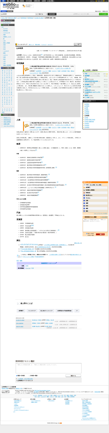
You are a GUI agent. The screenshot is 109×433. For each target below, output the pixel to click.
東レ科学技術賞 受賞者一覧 (28, 251)
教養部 (33, 195)
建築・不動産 (6, 42)
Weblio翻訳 (84, 405)
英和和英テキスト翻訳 (24, 361)
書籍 (50, 71)
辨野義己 (34, 323)
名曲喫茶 (19, 139)
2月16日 (39, 55)
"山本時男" (38, 71)
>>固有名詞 (49, 327)
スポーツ (5, 55)
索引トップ (31, 44)
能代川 (26, 132)
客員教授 (42, 187)
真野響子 (21, 310)
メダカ (18, 75)
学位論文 (34, 57)
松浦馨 (33, 326)
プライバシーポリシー (19, 406)
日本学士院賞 (28, 232)
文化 (4, 47)
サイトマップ (17, 408)
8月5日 (49, 55)
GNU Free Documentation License (42, 390)
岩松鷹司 (51, 215)
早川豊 (46, 326)
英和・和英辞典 (20, 1)
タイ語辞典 (84, 413)
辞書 (3, 1)
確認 (87, 208)
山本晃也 (86, 125)
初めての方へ (98, 11)
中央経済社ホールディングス (92, 92)
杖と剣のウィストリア (46, 310)
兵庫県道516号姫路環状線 (64, 310)
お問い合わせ (51, 400)
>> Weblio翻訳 (103, 217)
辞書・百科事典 (7, 65)
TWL (40, 73)
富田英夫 (45, 215)
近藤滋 (46, 323)
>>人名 (56, 321)
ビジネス (5, 28)
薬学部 (33, 190)
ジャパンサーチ (34, 73)
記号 (3, 112)
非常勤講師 (38, 190)
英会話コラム (7, 117)
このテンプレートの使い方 (63, 68)
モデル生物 (88, 86)
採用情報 (67, 403)
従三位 (27, 236)
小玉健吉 (51, 323)
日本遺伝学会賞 (29, 228)
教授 (45, 182)
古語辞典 (44, 1)
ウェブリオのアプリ (35, 400)
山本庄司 (35, 59)
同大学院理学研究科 (50, 185)
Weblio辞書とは (17, 400)
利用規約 (16, 405)
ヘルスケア (6, 51)
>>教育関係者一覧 (63, 321)
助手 (39, 174)
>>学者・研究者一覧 (63, 324)
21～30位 (98, 184)
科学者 (29, 254)
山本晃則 (86, 127)
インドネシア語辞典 (87, 411)
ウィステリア (32, 310)
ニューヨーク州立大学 (34, 187)
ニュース (45, 71)
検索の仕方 (16, 402)
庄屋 (66, 148)
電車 (4, 34)
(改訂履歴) (36, 391)
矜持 (87, 205)
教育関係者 (23, 18)
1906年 (35, 55)
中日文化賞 (28, 226)
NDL (68, 71)
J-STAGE (63, 71)
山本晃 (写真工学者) (89, 119)
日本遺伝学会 (23, 204)
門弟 (86, 73)
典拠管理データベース (48, 263)
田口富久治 (34, 320)
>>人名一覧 (55, 327)
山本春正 (86, 104)
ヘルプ (106, 1)
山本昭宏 (86, 111)
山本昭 (86, 108)
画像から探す (34, 402)
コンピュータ (6, 32)
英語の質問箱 (7, 121)
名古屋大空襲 (32, 77)
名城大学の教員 (19, 326)
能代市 (56, 148)
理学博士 (78, 55)
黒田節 (48, 137)
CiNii (59, 71)
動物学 (79, 132)
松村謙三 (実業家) (90, 190)
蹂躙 (87, 203)
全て (3, 26)
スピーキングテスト (9, 126)
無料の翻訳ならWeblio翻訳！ (29, 6)
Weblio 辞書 (100, 1)
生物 (4, 57)
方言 (4, 63)
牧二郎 (52, 320)
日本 (32, 268)
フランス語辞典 (85, 410)
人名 (18, 18)
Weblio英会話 (7, 119)
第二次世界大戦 (24, 77)
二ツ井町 (43, 148)
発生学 (46, 75)
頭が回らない (89, 195)
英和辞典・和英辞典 (87, 403)
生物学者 (60, 55)
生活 (4, 49)
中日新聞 (37, 249)
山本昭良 (86, 113)
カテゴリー (50, 44)
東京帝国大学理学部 (32, 165)
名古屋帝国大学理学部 (33, 177)
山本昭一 (86, 110)
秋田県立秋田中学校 (32, 160)
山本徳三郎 (64, 59)
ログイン (92, 1)
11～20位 (92, 184)
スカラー (54, 71)
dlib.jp (72, 71)
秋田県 (64, 57)
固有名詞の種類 (12, 18)
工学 (4, 40)
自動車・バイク (7, 36)
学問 (4, 44)
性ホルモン (74, 83)
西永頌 (50, 326)
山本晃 (86, 117)
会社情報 (67, 402)
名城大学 (29, 190)
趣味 (4, 53)
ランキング (43, 44)
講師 (45, 177)
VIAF (27, 265)
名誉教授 (72, 55)
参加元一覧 (105, 11)
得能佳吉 (88, 192)
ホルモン (35, 87)
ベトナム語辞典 (85, 414)
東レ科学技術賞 (32, 230)
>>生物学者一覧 (73, 324)
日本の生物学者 (19, 323)
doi (36, 247)
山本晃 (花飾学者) (89, 121)
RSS (61, 423)
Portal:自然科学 (39, 256)
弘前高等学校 (30, 162)
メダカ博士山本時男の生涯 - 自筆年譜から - (55, 245)
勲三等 (27, 234)
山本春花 (86, 106)
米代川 (22, 132)
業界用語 (5, 30)
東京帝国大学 (21, 57)
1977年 (45, 55)
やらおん (88, 198)
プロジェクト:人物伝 (28, 256)
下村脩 (39, 320)
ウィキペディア (22, 44)
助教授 (46, 180)
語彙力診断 (7, 124)
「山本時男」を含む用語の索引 (25, 378)
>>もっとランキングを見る (100, 213)
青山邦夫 (38, 326)
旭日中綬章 (32, 234)
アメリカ (28, 268)
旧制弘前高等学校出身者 (91, 81)
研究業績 (87, 75)
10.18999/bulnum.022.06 (43, 247)
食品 (4, 59)
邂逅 (87, 211)
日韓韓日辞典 (37, 1)
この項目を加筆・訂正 (55, 254)
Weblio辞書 (97, 391)
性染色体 (61, 79)
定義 (87, 200)
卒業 (41, 157)
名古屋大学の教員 (38, 18)
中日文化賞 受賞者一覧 (27, 249)
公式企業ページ (68, 400)
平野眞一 (48, 320)
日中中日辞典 (29, 1)
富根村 (36, 148)
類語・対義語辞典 (11, 1)
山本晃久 (86, 123)
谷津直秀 (48, 167)
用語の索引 (37, 44)
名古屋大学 (67, 55)
